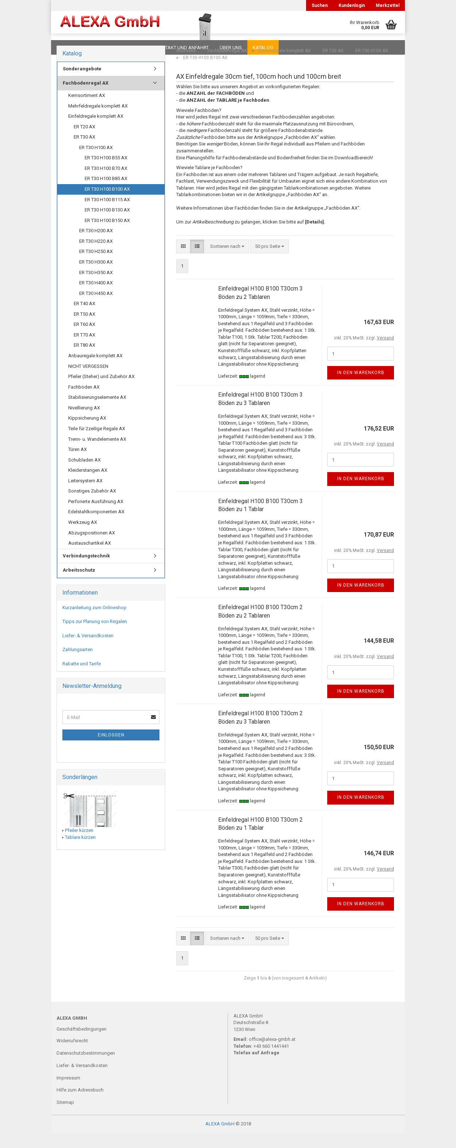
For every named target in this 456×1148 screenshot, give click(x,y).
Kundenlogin (352, 5)
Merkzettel (387, 5)
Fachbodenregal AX (85, 97)
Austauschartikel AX (89, 557)
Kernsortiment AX (86, 110)
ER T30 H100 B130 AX (107, 224)
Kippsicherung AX (87, 432)
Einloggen (111, 749)
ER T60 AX (84, 339)
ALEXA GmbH (220, 1138)
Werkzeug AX (82, 537)
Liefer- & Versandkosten (87, 650)
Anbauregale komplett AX (95, 370)
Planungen (131, 47)
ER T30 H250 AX (96, 266)
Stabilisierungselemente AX (97, 412)
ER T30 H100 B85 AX (106, 193)
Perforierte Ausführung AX (95, 516)
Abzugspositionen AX (91, 547)
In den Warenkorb (360, 387)
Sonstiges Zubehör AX (92, 505)
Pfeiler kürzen (79, 845)
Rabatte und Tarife (81, 678)
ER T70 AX (84, 349)
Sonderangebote (82, 83)
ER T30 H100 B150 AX (107, 235)
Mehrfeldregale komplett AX (98, 120)
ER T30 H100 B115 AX (107, 214)
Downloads (72, 47)
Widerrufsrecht (72, 1055)
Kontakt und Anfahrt (182, 47)
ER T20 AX (84, 141)
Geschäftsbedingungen (82, 1043)
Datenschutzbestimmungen (86, 1067)
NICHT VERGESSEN (88, 381)
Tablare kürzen (80, 852)
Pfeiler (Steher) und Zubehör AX (101, 391)
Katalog (263, 47)
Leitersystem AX (85, 495)
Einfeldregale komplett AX (95, 130)
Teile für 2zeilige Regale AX (96, 443)
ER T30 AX (84, 151)
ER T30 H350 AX (96, 287)
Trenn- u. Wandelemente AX (97, 453)
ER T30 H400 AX (96, 297)
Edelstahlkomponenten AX (96, 526)
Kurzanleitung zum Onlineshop (94, 622)
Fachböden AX (84, 401)
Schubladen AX (84, 474)
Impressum (68, 1092)
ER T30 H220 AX (96, 255)
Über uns (231, 47)
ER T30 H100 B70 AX (106, 183)
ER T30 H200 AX (96, 245)
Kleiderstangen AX (87, 484)
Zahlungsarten (77, 664)
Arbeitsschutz (79, 584)
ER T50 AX (84, 328)
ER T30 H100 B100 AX (107, 203)
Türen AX (77, 464)
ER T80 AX (84, 359)
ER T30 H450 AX (96, 308)
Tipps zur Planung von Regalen (94, 636)
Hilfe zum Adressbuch (80, 1104)
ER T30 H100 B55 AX (106, 172)
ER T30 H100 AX (96, 162)
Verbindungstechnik (86, 570)
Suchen (320, 5)
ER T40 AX (84, 318)
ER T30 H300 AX (96, 276)
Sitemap (65, 1117)
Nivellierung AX (84, 422)
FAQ (102, 47)
